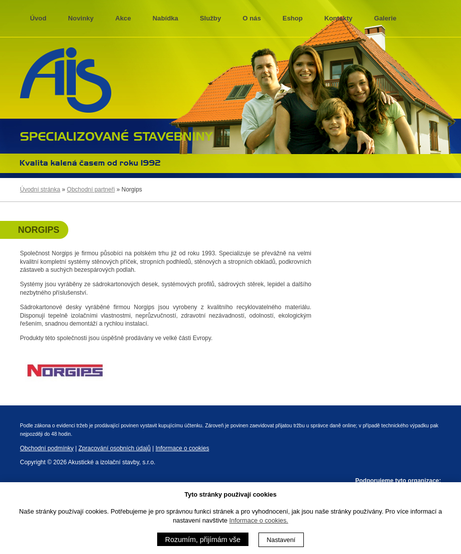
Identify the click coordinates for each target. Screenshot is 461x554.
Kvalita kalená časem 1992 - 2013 (90, 163)
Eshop (292, 18)
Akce (123, 18)
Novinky (80, 18)
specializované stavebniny (116, 135)
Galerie (385, 18)
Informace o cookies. (259, 520)
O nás (251, 18)
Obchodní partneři (91, 189)
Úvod (38, 18)
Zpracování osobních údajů (114, 448)
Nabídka (165, 18)
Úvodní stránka (40, 189)
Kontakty (338, 18)
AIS (65, 80)
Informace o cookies (182, 448)
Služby (211, 18)
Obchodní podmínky (46, 448)
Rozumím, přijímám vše (202, 540)
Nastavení (281, 540)
